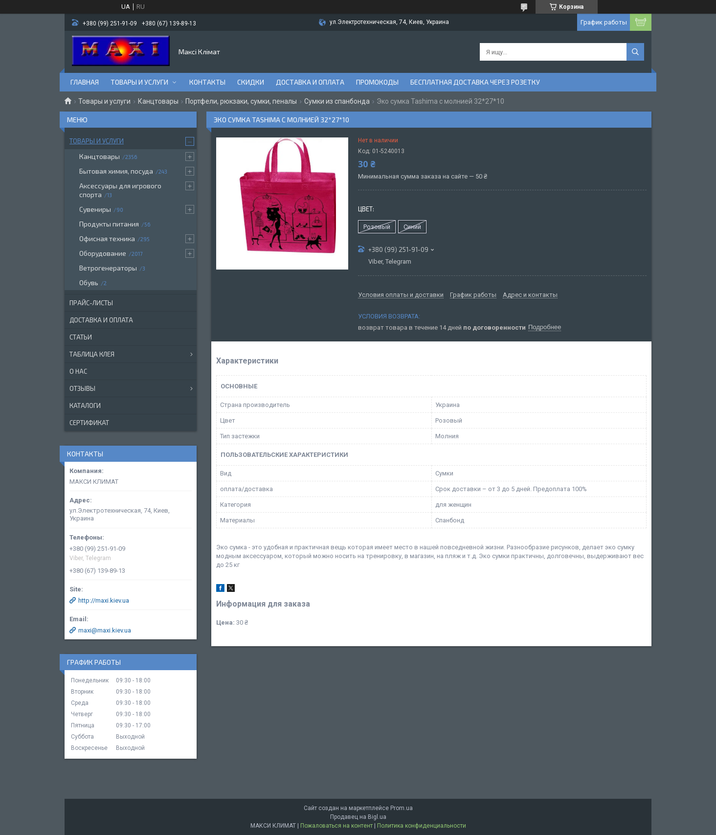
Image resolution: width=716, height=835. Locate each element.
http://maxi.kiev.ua (103, 600)
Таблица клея (91, 354)
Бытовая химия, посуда (116, 171)
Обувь (88, 282)
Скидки (250, 82)
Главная (84, 82)
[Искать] (635, 52)
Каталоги (85, 405)
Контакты (207, 82)
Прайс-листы (91, 303)
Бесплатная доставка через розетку (475, 82)
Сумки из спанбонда (337, 101)
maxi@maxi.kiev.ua (104, 630)
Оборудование (102, 253)
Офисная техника (107, 238)
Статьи (80, 337)
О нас (78, 371)
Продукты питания (109, 224)
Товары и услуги (139, 82)
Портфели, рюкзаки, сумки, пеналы (241, 101)
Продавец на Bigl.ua (358, 816)
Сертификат (89, 423)
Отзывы (82, 388)
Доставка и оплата (310, 82)
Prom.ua (401, 808)
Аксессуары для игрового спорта (120, 190)
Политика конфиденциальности (421, 825)
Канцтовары (158, 101)
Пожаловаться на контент (336, 825)
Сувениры (95, 209)
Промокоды (377, 82)
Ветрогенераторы (108, 268)
